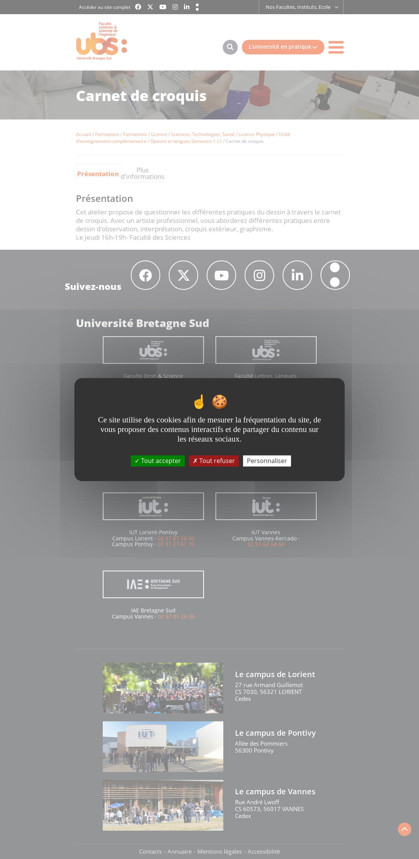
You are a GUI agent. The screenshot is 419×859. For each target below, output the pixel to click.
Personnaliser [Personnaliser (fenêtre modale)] (267, 460)
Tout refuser (214, 460)
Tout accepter (158, 460)
